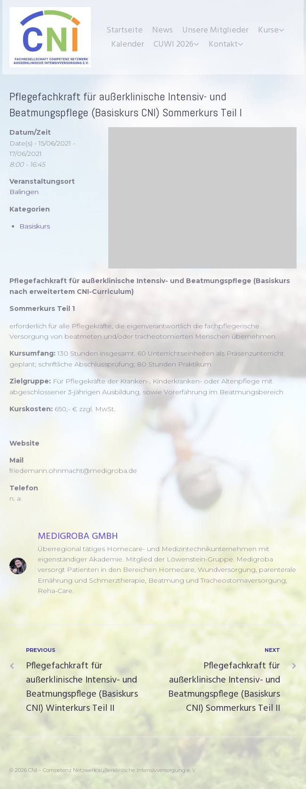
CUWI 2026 (173, 44)
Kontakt (223, 44)
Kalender (127, 44)
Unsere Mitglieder (215, 30)
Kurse (268, 30)
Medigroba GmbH (78, 536)
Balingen (24, 191)
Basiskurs (34, 226)
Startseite (124, 30)
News (162, 30)
